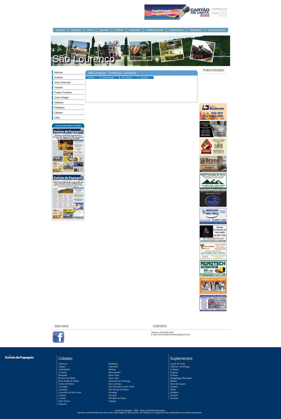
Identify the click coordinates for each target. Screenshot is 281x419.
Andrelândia (64, 369)
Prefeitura (59, 107)
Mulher (173, 381)
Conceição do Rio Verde (69, 392)
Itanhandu (113, 363)
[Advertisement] (212, 88)
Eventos (58, 77)
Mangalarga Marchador (181, 378)
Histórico (58, 102)
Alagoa (61, 366)
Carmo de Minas (66, 383)
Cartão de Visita (154, 30)
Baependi (62, 375)
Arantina (62, 372)
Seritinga (112, 392)
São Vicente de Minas (118, 389)
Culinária (174, 369)
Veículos (174, 398)
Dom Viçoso (64, 401)
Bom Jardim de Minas (68, 381)
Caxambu (62, 389)
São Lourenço (115, 383)
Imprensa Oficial (216, 30)
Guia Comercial (62, 82)
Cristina (62, 395)
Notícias (58, 72)
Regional (75, 30)
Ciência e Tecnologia (180, 366)
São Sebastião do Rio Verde (121, 386)
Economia (135, 30)
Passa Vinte (113, 375)
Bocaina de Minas (66, 378)
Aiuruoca (62, 363)
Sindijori (174, 392)
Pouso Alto (113, 378)
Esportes (104, 30)
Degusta (174, 372)
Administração (108, 77)
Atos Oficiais (127, 77)
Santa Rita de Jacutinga (119, 381)
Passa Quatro (114, 372)
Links (57, 117)
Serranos (112, 395)
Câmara (58, 112)
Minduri (112, 369)
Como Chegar (61, 97)
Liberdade (113, 366)
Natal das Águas (177, 383)
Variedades (195, 30)
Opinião (174, 386)
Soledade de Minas (117, 398)
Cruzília (62, 398)
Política (119, 30)
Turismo (58, 87)
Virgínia (112, 401)
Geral (90, 30)
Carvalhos (63, 386)
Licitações (144, 77)
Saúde (173, 389)
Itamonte (62, 403)
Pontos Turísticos (63, 92)
